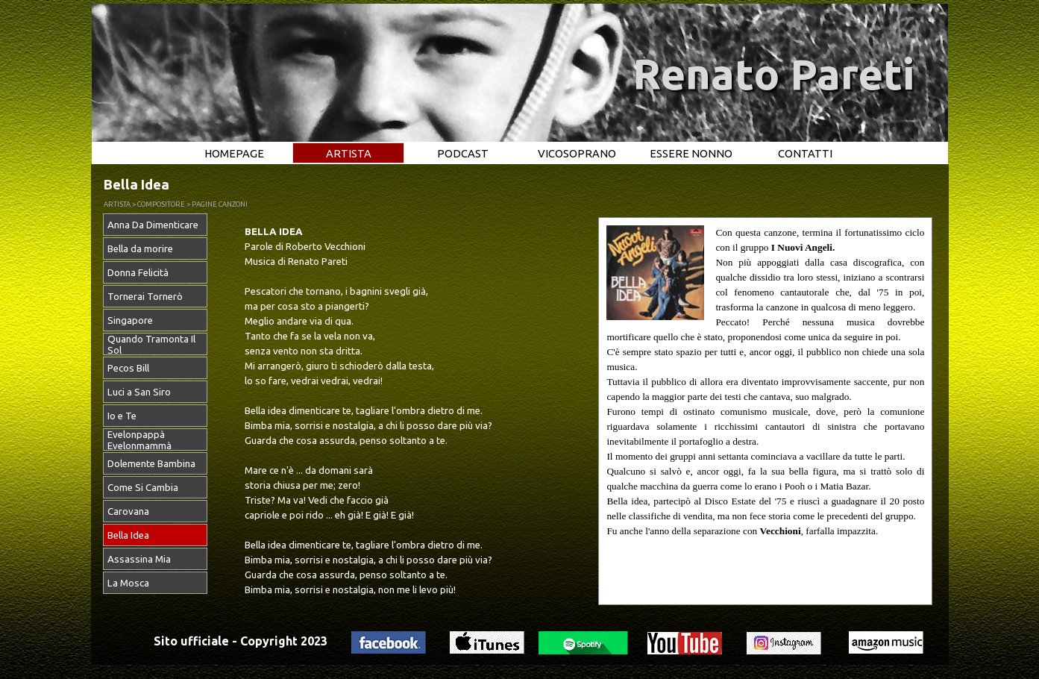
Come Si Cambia (142, 487)
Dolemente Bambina (151, 463)
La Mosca (128, 583)
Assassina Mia (139, 559)
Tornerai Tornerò (145, 296)
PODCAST (463, 153)
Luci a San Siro (139, 392)
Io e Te (121, 416)
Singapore (130, 320)
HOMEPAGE (234, 153)
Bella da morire (140, 248)
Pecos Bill (128, 368)
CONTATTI (805, 153)
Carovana (128, 511)
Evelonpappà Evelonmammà (139, 440)
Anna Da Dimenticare (152, 225)
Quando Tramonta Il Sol (151, 345)
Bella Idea (128, 535)
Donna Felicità (138, 272)
